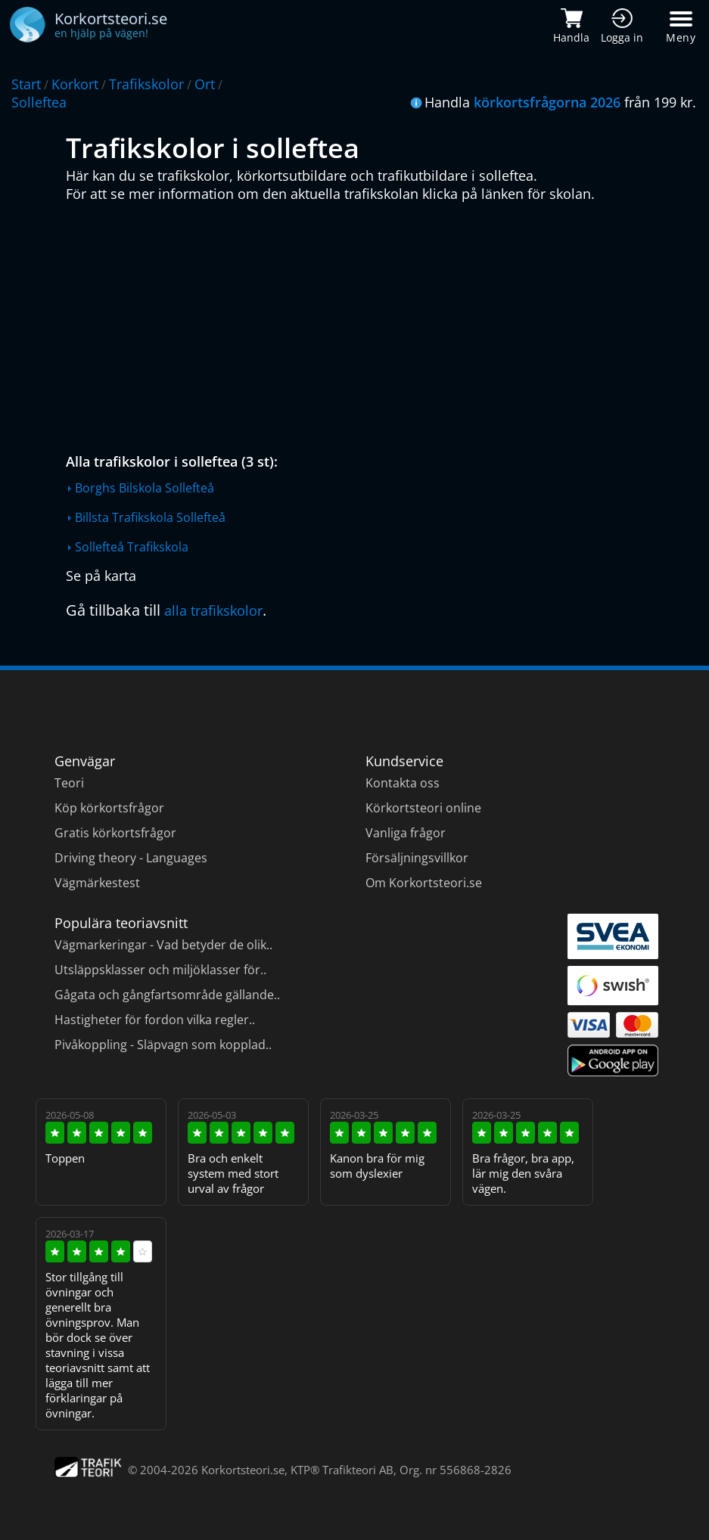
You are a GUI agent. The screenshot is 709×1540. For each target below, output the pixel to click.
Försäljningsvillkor (416, 857)
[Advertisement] (358, 324)
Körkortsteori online (423, 807)
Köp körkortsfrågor (109, 807)
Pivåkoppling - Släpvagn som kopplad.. (163, 1044)
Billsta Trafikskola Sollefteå (150, 517)
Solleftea (39, 102)
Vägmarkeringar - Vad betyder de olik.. (163, 944)
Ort (204, 84)
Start (26, 84)
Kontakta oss (402, 783)
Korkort (74, 84)
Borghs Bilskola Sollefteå (144, 488)
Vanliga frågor (405, 832)
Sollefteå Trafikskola (131, 547)
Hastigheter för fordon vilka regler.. (154, 1019)
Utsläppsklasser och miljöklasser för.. (160, 969)
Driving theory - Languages (130, 857)
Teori (69, 783)
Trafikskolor (146, 84)
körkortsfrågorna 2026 (547, 102)
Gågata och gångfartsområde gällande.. (167, 994)
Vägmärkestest (97, 882)
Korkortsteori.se (243, 1469)
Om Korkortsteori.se (423, 882)
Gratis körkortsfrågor (115, 832)
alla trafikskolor (213, 610)
